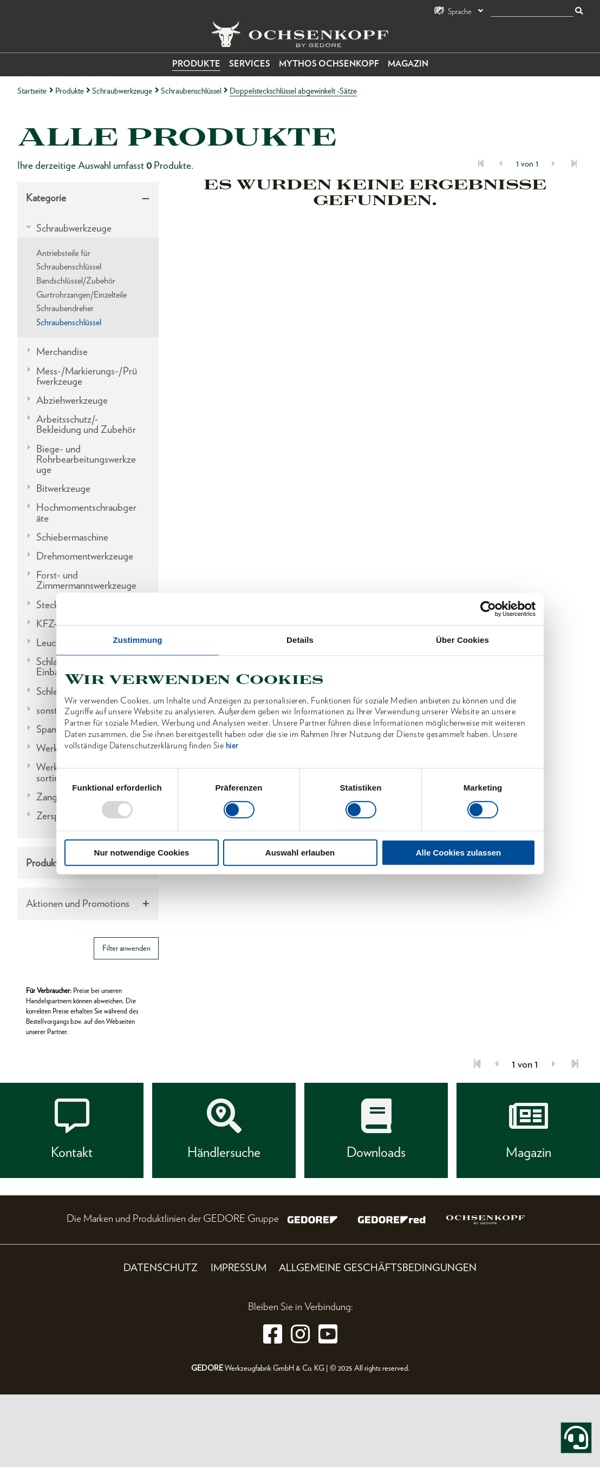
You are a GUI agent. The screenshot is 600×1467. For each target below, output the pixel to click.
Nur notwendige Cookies (142, 852)
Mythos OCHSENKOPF (329, 63)
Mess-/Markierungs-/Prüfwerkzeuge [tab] (86, 376)
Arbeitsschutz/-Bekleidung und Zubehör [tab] (86, 424)
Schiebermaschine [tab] (72, 537)
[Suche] (532, 11)
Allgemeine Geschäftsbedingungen (378, 1267)
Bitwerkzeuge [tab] (63, 488)
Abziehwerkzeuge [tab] (72, 400)
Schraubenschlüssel (191, 90)
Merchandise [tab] (62, 351)
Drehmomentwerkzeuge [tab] (84, 556)
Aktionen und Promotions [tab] (77, 903)
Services (249, 63)
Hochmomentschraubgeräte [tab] (86, 512)
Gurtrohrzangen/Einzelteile (81, 295)
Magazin (408, 63)
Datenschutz (160, 1267)
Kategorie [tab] (46, 198)
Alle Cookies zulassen (458, 852)
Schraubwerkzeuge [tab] (74, 228)
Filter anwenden (126, 947)
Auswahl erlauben (300, 852)
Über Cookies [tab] (462, 639)
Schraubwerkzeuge (122, 90)
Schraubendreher (65, 308)
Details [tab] (300, 639)
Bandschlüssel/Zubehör (75, 280)
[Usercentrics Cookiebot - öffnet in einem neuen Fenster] (488, 609)
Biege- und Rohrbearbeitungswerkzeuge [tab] (86, 459)
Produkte (196, 63)
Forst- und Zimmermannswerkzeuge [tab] (86, 580)
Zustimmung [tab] (137, 639)
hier (232, 746)
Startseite (32, 90)
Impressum (238, 1267)
